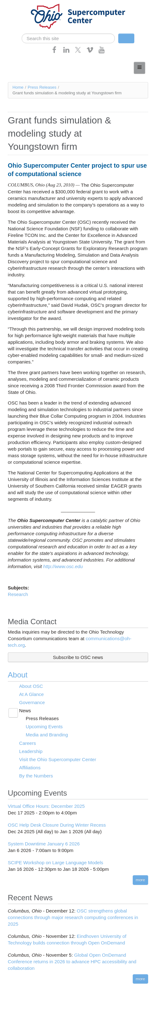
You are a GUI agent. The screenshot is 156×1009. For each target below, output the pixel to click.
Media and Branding (47, 734)
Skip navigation (18, 5)
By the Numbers (36, 775)
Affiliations (30, 767)
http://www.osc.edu (63, 566)
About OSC (31, 686)
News (25, 710)
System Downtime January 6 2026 (44, 843)
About (18, 675)
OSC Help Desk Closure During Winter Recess (57, 825)
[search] (68, 38)
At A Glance (31, 694)
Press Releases (42, 87)
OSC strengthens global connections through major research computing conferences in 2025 (73, 917)
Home (18, 87)
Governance (32, 702)
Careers (27, 743)
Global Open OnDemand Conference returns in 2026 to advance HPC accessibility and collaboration (72, 961)
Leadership (30, 751)
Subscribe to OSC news (78, 657)
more (140, 879)
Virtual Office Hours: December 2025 (46, 806)
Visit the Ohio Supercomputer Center (57, 759)
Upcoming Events (44, 726)
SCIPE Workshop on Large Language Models (55, 862)
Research (18, 594)
